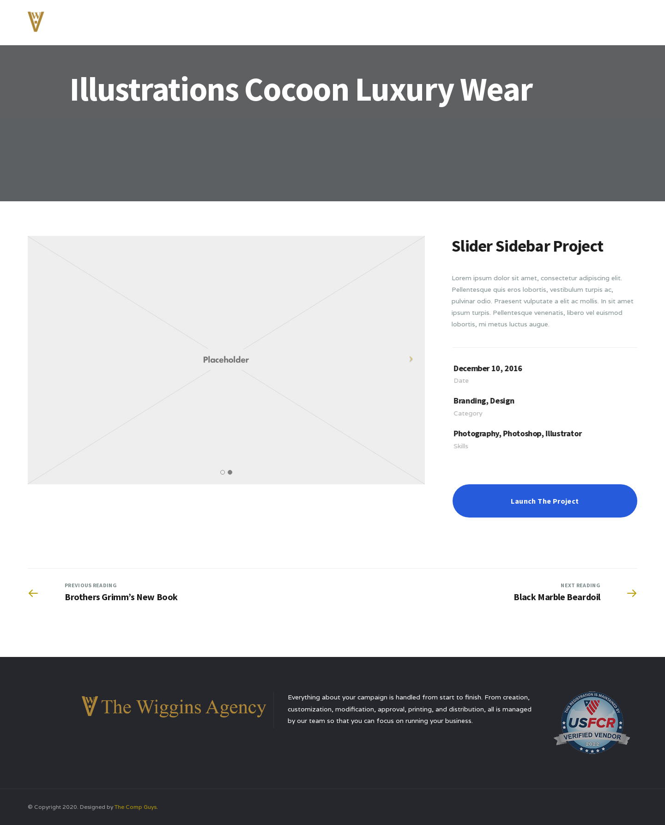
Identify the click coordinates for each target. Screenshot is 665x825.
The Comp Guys (136, 806)
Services (481, 20)
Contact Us (591, 20)
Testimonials (533, 20)
